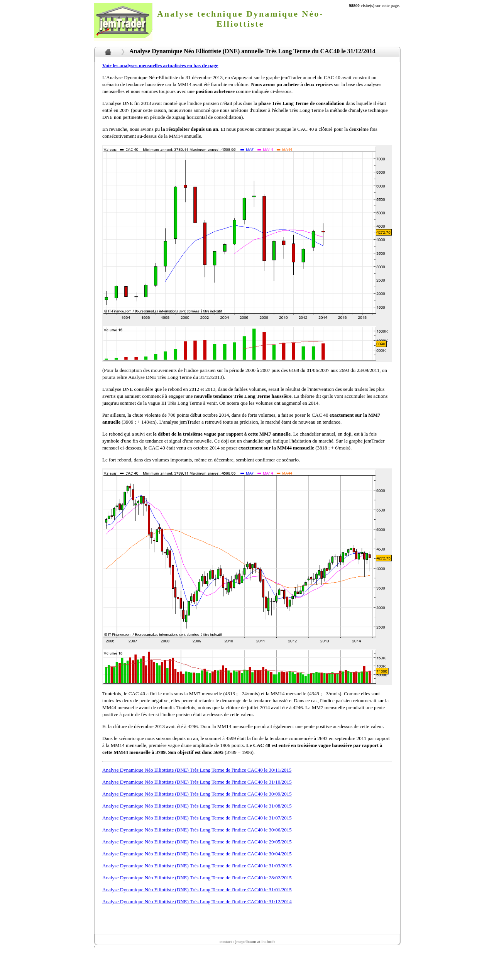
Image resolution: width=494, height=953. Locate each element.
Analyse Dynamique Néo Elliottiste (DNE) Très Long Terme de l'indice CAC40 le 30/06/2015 (197, 830)
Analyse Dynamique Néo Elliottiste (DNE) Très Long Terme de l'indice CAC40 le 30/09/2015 (197, 794)
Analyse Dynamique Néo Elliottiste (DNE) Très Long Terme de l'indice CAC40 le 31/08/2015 (197, 806)
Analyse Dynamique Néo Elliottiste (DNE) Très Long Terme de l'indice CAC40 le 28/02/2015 (197, 877)
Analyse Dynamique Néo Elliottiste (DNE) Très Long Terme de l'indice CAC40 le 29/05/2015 (197, 842)
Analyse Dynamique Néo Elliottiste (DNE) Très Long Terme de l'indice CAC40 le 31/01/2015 (197, 889)
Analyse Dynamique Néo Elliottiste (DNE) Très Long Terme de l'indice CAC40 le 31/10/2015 (197, 782)
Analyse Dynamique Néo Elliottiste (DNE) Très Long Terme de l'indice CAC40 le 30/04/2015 (197, 854)
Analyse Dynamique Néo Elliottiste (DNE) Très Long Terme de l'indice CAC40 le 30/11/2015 (196, 770)
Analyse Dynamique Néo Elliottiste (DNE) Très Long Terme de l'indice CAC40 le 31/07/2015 (197, 818)
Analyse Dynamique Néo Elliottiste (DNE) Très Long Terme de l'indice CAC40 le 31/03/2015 (197, 866)
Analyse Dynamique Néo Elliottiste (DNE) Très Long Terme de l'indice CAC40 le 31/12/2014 (197, 901)
